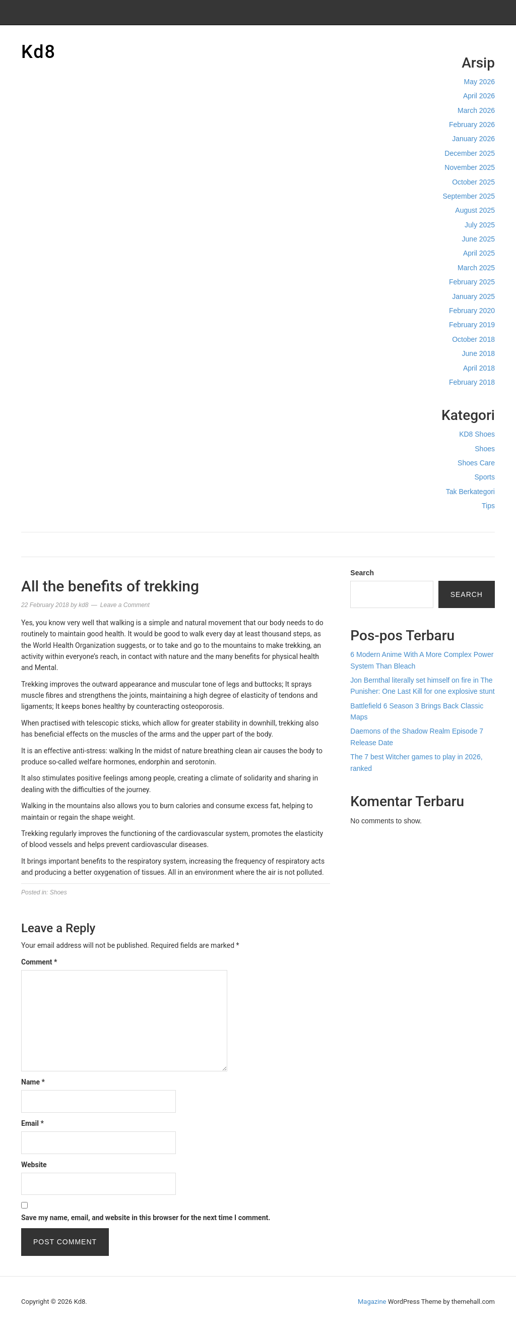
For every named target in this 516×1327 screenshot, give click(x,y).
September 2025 (468, 196)
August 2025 (475, 210)
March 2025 (476, 268)
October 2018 (473, 339)
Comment (39, 962)
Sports (485, 477)
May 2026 (479, 82)
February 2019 (472, 325)
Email (32, 1123)
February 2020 (472, 311)
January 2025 (473, 296)
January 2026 (473, 139)
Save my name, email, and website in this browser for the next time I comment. (145, 1218)
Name (33, 1082)
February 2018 (472, 382)
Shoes (485, 449)
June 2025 (478, 239)
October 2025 (473, 182)
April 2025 (479, 253)
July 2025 (480, 225)
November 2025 (469, 167)
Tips (488, 506)
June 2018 (478, 353)
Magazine (372, 1301)
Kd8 (38, 52)
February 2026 (472, 124)
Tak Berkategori (470, 492)
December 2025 (469, 153)
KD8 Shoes (477, 434)
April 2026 (479, 96)
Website (34, 1165)
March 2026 (476, 110)
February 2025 (472, 282)
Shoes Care (476, 463)
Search (362, 573)
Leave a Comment (125, 605)
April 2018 (479, 368)
